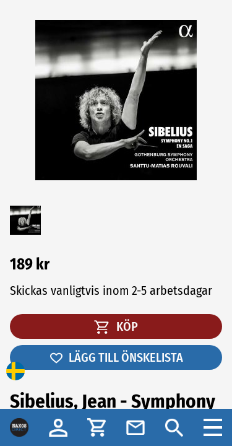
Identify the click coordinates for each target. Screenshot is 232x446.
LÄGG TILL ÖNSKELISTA (116, 357)
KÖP (116, 326)
